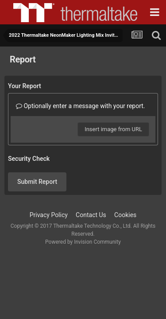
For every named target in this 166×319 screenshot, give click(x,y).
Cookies (125, 214)
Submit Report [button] (37, 181)
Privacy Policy (49, 214)
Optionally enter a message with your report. (80, 105)
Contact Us (91, 214)
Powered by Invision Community (83, 242)
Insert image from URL (113, 129)
